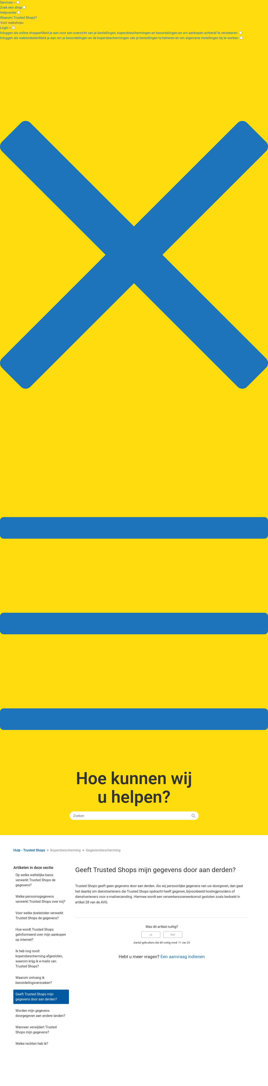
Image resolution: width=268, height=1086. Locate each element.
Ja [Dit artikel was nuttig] (150, 934)
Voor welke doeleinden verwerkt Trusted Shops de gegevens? (39, 915)
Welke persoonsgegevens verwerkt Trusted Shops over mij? (40, 899)
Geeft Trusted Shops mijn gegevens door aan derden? (36, 996)
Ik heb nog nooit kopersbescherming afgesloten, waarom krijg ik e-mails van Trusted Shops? (39, 958)
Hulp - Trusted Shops (29, 850)
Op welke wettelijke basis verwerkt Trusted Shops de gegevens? (35, 880)
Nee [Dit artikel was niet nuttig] (172, 934)
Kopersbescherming (65, 850)
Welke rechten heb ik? (31, 1044)
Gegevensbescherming (103, 850)
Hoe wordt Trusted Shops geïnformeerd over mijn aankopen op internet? (40, 934)
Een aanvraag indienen (183, 956)
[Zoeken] (134, 815)
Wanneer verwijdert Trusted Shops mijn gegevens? (36, 1029)
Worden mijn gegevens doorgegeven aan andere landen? (40, 1013)
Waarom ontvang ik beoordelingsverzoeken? (33, 980)
